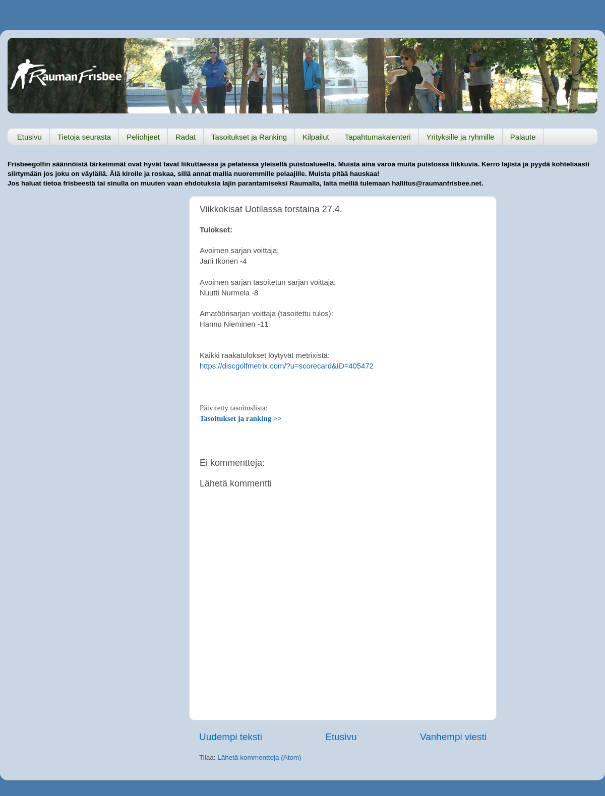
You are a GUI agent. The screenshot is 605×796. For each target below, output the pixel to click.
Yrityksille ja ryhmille (461, 137)
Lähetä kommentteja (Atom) (259, 757)
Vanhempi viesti (453, 736)
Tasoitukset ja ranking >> (241, 418)
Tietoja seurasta (84, 137)
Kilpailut (315, 137)
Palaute (523, 137)
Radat (185, 137)
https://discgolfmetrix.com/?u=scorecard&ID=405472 (287, 366)
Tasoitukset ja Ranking (249, 137)
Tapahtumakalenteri (378, 137)
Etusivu (29, 137)
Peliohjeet (143, 137)
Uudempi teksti (230, 736)
